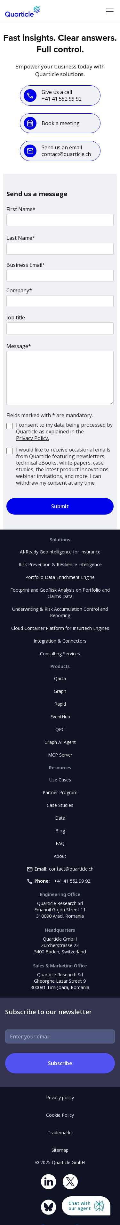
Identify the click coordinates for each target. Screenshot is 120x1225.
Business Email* (25, 265)
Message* (18, 346)
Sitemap (60, 1150)
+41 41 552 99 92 (72, 881)
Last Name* (20, 238)
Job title (15, 317)
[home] (22, 11)
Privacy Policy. (32, 438)
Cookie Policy (60, 1115)
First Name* (21, 209)
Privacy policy (60, 1097)
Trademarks (60, 1132)
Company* (19, 290)
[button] (108, 11)
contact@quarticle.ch (71, 869)
